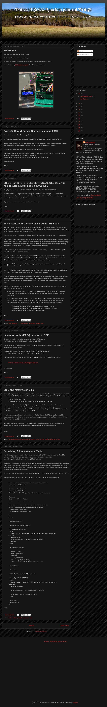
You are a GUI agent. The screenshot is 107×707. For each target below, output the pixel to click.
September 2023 (86, 96)
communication (13, 439)
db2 (10, 323)
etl (40, 439)
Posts (80, 51)
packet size (52, 439)
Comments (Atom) (40, 631)
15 (79, 110)
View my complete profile (84, 198)
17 (79, 106)
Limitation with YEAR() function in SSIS (26, 335)
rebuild (15, 618)
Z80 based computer (22, 65)
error (37, 439)
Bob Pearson (90, 142)
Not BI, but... (11, 50)
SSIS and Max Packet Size (19, 390)
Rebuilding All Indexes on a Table (23, 451)
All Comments (83, 54)
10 (79, 122)
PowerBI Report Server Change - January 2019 (31, 131)
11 (79, 119)
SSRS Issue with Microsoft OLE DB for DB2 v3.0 (31, 223)
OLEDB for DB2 (23, 323)
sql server (26, 618)
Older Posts (64, 625)
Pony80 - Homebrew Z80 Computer (55, 641)
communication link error (27, 439)
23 (79, 94)
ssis (58, 439)
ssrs (42, 323)
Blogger (75, 702)
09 (79, 125)
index (10, 618)
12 (79, 116)
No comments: (10, 118)
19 (79, 103)
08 (79, 128)
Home (31, 625)
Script (20, 618)
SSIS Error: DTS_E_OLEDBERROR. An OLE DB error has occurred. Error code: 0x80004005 (34, 184)
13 (79, 113)
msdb (46, 439)
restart (38, 323)
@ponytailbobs (96, 195)
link (43, 439)
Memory (14, 323)
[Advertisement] (87, 73)
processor (32, 323)
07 (79, 131)
